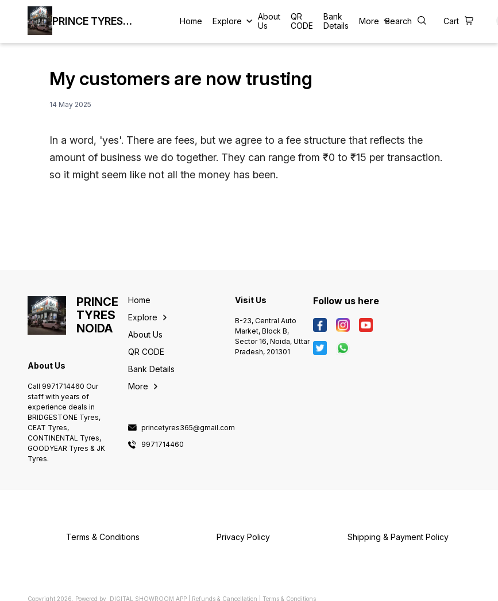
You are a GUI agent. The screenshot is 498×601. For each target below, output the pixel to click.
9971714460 (162, 445)
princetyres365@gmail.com (188, 428)
